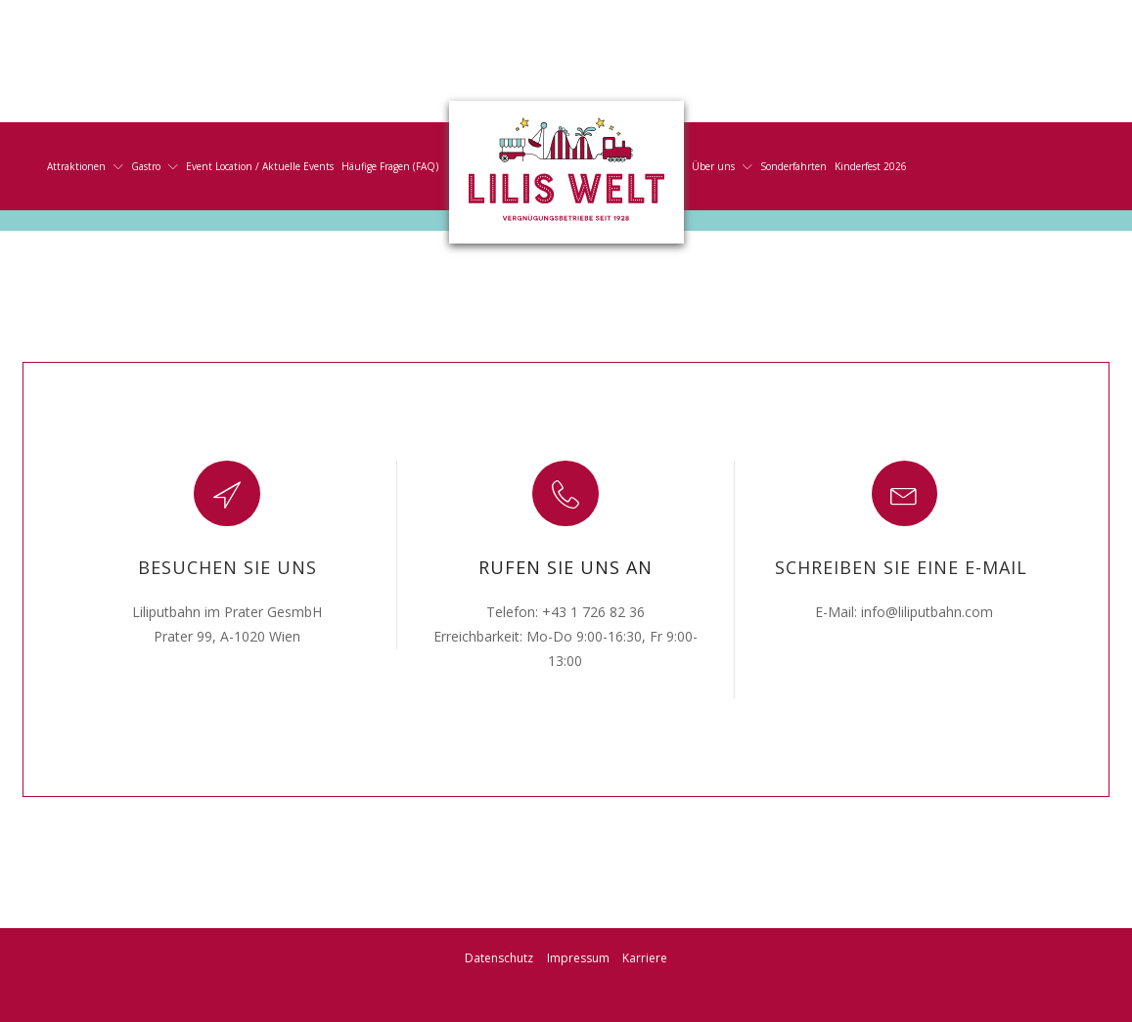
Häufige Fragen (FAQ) (389, 166)
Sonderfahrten (793, 166)
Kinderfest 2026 (871, 166)
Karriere (644, 958)
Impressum (578, 958)
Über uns (722, 166)
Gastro (154, 166)
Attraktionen (85, 166)
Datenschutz (499, 958)
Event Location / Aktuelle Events (260, 166)
